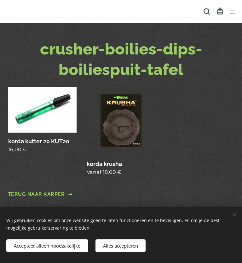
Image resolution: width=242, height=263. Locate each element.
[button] (206, 12)
